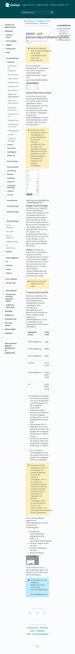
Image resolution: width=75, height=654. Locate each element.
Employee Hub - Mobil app (37, 628)
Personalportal (11, 291)
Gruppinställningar (11, 221)
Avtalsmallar (11, 148)
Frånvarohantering (12, 167)
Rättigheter (11, 62)
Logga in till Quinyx (28, 5)
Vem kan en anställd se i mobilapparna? (65, 33)
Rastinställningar (12, 161)
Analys (8, 269)
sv (67, 5)
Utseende (10, 191)
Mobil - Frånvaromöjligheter (37, 634)
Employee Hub (10, 319)
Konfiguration (10, 49)
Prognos (8, 273)
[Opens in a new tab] (37, 646)
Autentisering (11, 171)
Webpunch (10, 182)
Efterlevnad (11, 156)
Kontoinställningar (11, 58)
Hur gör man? (10, 283)
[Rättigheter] (44, 23)
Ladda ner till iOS (42, 5)
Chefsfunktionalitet (65, 40)
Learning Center (8, 36)
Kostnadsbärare (12, 200)
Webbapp (9, 31)
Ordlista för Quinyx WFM (9, 306)
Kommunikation (11, 279)
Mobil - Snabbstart (37, 631)
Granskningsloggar (12, 206)
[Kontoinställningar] (31, 23)
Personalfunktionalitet (66, 29)
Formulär (10, 195)
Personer (10, 145)
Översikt (8, 252)
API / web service (8, 324)
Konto (7, 52)
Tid (6, 262)
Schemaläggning (11, 258)
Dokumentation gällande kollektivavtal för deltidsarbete (11, 348)
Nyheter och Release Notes (10, 26)
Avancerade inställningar (11, 186)
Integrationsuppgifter (12, 212)
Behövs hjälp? (10, 329)
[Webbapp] (39, 21)
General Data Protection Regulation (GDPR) (10, 298)
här (37, 580)
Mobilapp (8, 311)
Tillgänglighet (11, 152)
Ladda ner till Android (57, 5)
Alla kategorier (29, 21)
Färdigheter (11, 178)
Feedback (8, 333)
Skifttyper (10, 174)
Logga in (8, 45)
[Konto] (48, 21)
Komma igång (10, 41)
